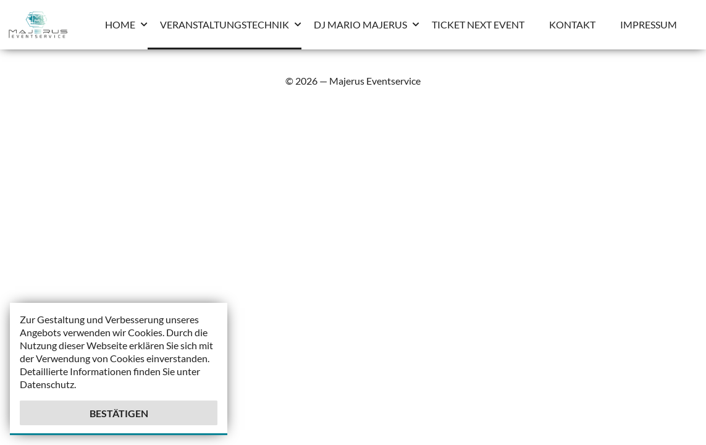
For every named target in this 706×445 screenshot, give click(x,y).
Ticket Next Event (478, 24)
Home (120, 24)
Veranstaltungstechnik (224, 24)
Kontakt (572, 24)
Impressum (648, 24)
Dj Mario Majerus (360, 24)
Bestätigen (119, 413)
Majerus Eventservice (375, 81)
